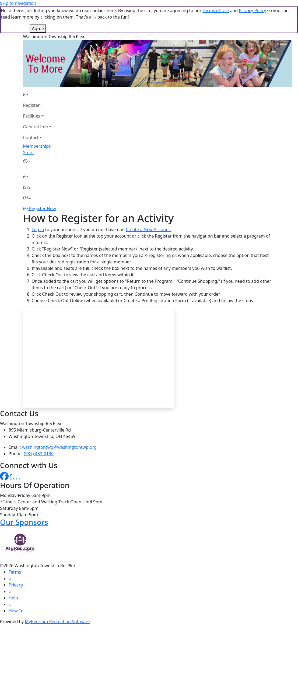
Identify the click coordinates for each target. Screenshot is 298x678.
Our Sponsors (24, 522)
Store (28, 153)
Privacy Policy (252, 10)
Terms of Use (215, 10)
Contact (31, 137)
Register (31, 105)
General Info (35, 127)
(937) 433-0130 (39, 454)
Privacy (16, 585)
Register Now (42, 208)
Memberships (37, 146)
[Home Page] (37, 94)
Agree (38, 28)
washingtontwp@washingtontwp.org (59, 447)
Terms (15, 572)
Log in (38, 229)
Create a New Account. (148, 229)
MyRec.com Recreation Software (57, 621)
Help (13, 598)
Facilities (31, 116)
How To (16, 611)
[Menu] (27, 197)
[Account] (37, 161)
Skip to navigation (18, 3)
